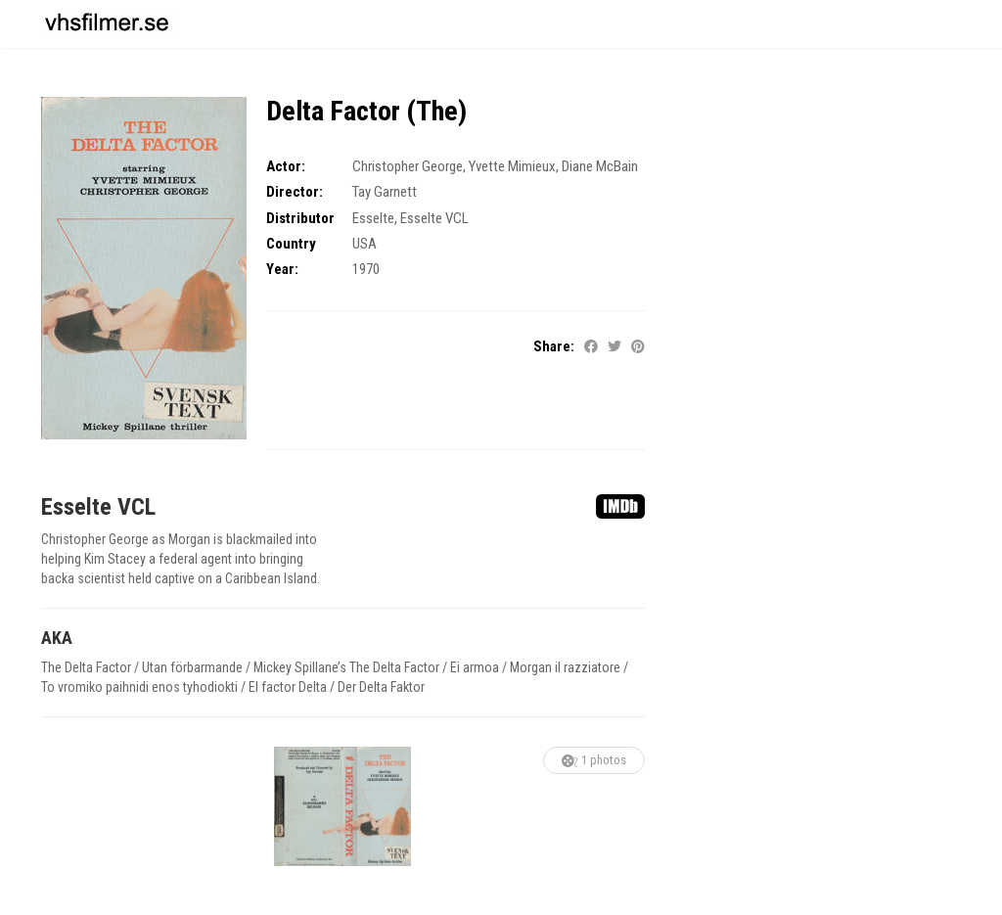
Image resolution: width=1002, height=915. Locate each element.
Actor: (285, 166)
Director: (294, 192)
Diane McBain (600, 166)
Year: (282, 269)
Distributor (300, 218)
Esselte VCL (434, 218)
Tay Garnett (384, 192)
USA (364, 243)
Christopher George (407, 166)
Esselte (373, 218)
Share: (553, 346)
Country (291, 243)
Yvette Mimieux (512, 166)
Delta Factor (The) (366, 111)
